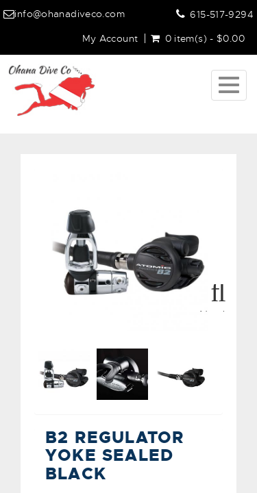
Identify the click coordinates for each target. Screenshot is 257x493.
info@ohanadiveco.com (69, 14)
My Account (110, 38)
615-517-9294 (222, 14)
